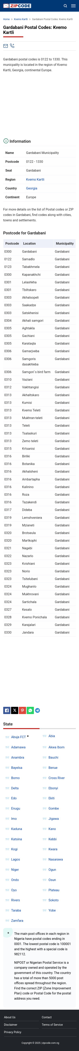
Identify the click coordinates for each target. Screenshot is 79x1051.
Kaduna (16, 829)
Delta (15, 788)
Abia (52, 736)
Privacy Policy (12, 1032)
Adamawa (18, 747)
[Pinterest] (22, 710)
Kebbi (53, 839)
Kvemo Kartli (35, 179)
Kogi (14, 849)
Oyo (14, 890)
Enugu (15, 808)
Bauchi (53, 757)
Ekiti (52, 798)
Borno (15, 778)
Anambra (17, 757)
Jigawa (54, 819)
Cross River (57, 778)
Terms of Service (52, 1024)
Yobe (52, 910)
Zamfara (17, 921)
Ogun (52, 870)
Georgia (31, 188)
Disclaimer (10, 1024)
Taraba (16, 910)
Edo (14, 798)
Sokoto (54, 900)
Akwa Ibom (57, 747)
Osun (52, 880)
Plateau (54, 890)
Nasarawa (56, 859)
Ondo (15, 880)
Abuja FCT (18, 737)
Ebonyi (53, 788)
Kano (52, 829)
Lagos (15, 859)
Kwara (53, 849)
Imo (14, 819)
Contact (47, 1017)
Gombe (54, 808)
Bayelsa (16, 768)
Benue (53, 768)
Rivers (15, 900)
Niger (15, 870)
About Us (9, 1017)
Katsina (16, 839)
